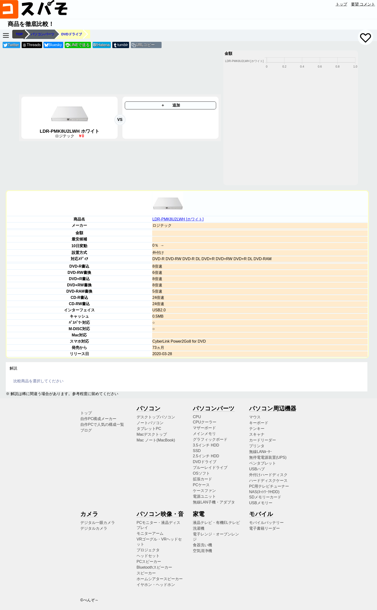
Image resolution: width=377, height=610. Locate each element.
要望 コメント (363, 4)
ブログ (86, 430)
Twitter (11, 45)
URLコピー (145, 45)
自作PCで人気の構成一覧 (102, 424)
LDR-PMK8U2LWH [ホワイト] (178, 219)
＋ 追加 (170, 105)
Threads (31, 45)
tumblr (120, 45)
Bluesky (53, 45)
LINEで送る (77, 45)
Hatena (101, 45)
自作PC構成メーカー (98, 419)
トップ (341, 4)
